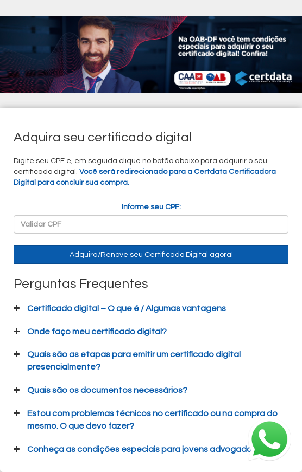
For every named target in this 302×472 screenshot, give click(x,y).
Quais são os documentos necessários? (107, 390)
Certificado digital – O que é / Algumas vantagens (126, 308)
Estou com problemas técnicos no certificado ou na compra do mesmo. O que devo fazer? (152, 419)
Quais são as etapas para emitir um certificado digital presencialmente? (134, 360)
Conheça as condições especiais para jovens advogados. (142, 449)
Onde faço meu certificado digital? (97, 331)
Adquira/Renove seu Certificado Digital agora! (151, 254)
